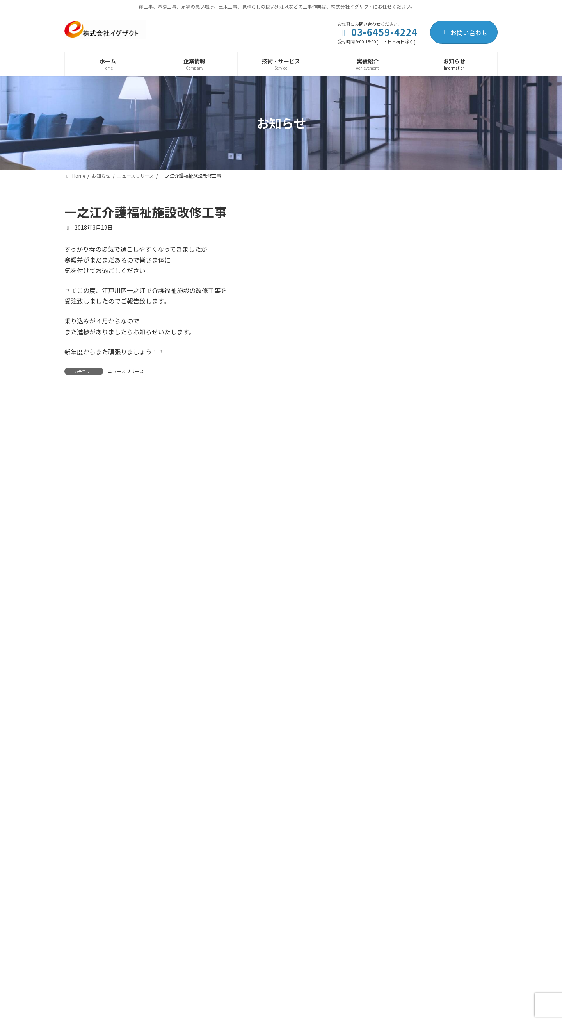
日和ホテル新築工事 (439, 254)
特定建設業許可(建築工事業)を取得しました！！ (455, 302)
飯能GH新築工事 (435, 475)
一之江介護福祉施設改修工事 (450, 519)
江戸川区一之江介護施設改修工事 (456, 387)
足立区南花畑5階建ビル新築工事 (455, 343)
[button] (417, 888)
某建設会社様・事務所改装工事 (453, 431)
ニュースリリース (125, 371)
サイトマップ (162, 987)
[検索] (488, 212)
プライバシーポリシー (100, 987)
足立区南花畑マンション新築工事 (456, 652)
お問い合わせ (464, 32)
